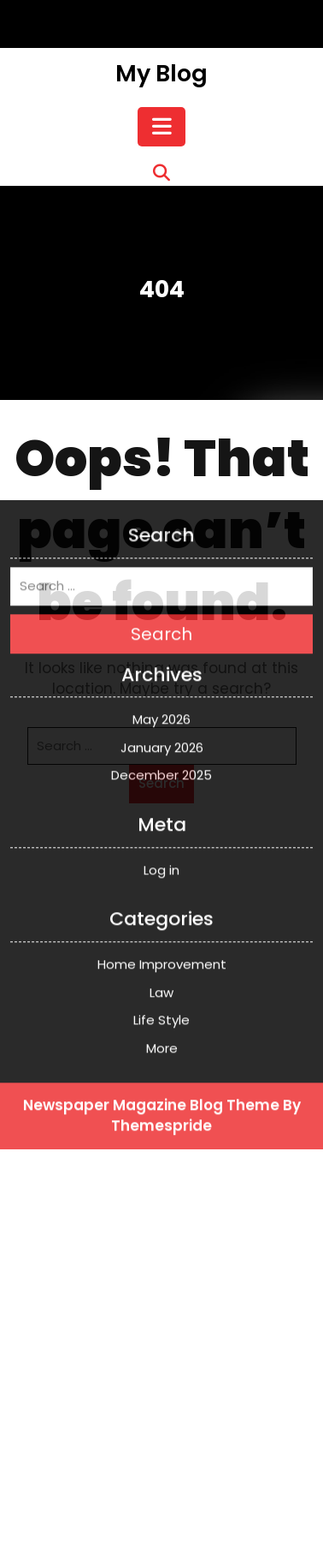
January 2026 (161, 609)
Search (161, 495)
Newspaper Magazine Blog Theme (151, 967)
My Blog (161, 73)
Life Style (161, 882)
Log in (161, 731)
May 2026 (161, 581)
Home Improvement (161, 826)
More (162, 909)
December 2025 (161, 637)
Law (161, 853)
